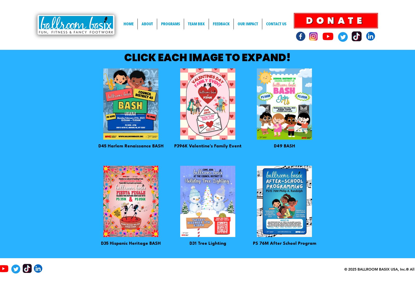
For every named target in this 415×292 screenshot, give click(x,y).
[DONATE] (336, 21)
